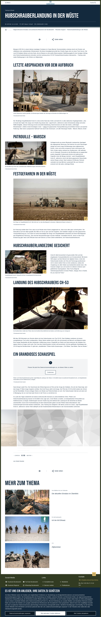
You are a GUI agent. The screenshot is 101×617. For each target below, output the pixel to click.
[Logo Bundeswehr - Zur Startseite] (51, 6)
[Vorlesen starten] (39, 46)
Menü (7, 6)
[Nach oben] (94, 580)
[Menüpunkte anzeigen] (10, 36)
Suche (93, 6)
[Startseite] (6, 36)
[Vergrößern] (86, 116)
